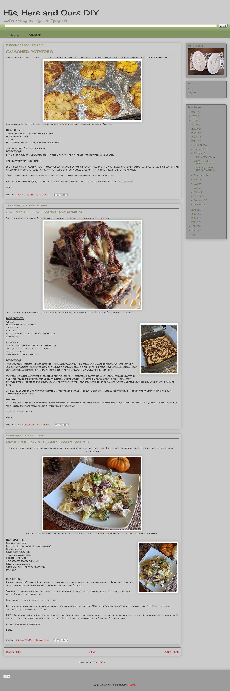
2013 (194, 230)
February (199, 200)
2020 (194, 137)
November (199, 149)
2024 (194, 120)
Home (14, 35)
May (196, 191)
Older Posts (171, 651)
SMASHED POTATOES (29, 51)
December (199, 144)
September (199, 175)
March (198, 196)
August (198, 179)
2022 (194, 128)
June (196, 187)
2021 (194, 132)
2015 (194, 222)
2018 (194, 209)
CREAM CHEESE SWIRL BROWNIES (44, 212)
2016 (194, 217)
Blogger (131, 684)
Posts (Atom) (99, 662)
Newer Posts (13, 651)
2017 (194, 213)
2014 (194, 226)
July (196, 183)
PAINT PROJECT (198, 46)
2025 (194, 116)
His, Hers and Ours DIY (51, 12)
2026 (194, 112)
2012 (194, 234)
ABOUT (34, 35)
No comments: (43, 194)
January (198, 204)
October (198, 153)
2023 (194, 124)
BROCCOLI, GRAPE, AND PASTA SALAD (47, 442)
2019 (194, 141)
